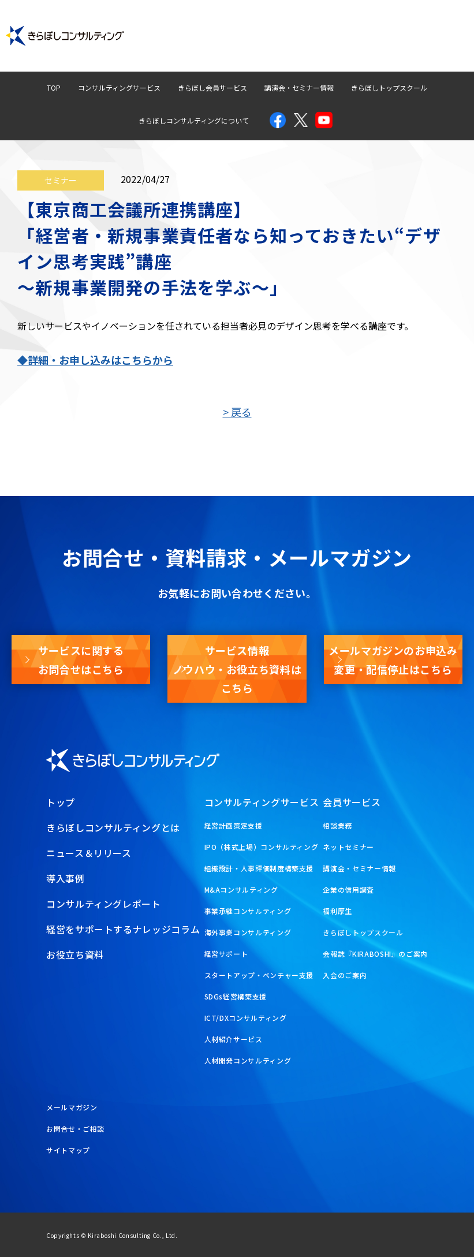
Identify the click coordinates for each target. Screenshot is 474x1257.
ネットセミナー (348, 847)
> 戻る (237, 411)
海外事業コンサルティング (248, 932)
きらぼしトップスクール (389, 87)
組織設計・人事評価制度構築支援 (259, 868)
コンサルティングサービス (119, 87)
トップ (60, 802)
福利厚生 (337, 911)
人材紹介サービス (233, 1039)
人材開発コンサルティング (248, 1060)
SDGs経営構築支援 (235, 996)
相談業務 (337, 825)
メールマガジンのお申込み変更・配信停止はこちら (393, 659)
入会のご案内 (345, 975)
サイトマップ (68, 1150)
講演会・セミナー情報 (299, 87)
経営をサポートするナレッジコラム (123, 929)
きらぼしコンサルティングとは (113, 827)
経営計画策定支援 (233, 825)
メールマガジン (354, 46)
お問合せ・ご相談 (75, 1128)
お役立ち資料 (429, 46)
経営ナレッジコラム (361, 25)
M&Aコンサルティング (241, 889)
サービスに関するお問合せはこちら (81, 659)
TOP (54, 87)
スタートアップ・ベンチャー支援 (259, 975)
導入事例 (170, 25)
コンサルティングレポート (257, 25)
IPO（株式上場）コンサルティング (261, 847)
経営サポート (226, 953)
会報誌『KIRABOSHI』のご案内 (375, 953)
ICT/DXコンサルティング (245, 1018)
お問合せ (436, 25)
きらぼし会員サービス (212, 87)
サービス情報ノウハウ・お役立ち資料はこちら (237, 669)
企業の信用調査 (348, 889)
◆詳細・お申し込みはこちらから (95, 359)
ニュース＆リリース (89, 853)
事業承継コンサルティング (248, 911)
